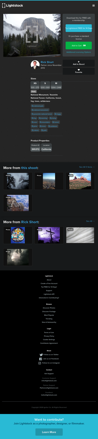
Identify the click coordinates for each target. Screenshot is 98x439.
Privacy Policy (49, 336)
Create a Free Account (49, 283)
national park (37, 106)
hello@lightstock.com (49, 395)
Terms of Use (49, 332)
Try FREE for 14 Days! (49, 287)
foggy (58, 114)
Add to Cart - (79, 45)
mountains (45, 122)
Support (49, 290)
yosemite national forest (42, 114)
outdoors (52, 126)
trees (43, 126)
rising (53, 118)
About (49, 280)
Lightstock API (49, 294)
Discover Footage (49, 311)
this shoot (29, 167)
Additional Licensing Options (78, 52)
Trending (49, 318)
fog (34, 118)
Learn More (49, 432)
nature (35, 130)
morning (43, 118)
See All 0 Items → (87, 167)
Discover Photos (49, 308)
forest (55, 122)
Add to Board (78, 63)
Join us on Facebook (51, 358)
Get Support (49, 373)
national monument (40, 110)
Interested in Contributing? (49, 298)
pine (34, 126)
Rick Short (47, 62)
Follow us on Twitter (51, 354)
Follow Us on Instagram (51, 363)
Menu (93, 5)
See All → (90, 221)
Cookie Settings (49, 339)
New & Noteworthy (49, 322)
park (44, 130)
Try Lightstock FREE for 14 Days (79, 28)
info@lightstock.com (49, 380)
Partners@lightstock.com (49, 388)
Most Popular (49, 315)
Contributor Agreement (49, 343)
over (34, 122)
